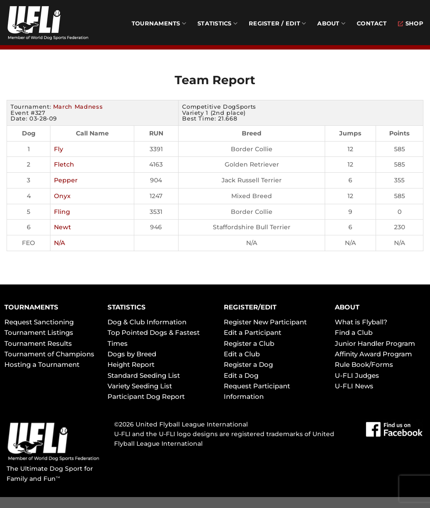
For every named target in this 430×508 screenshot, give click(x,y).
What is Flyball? (361, 322)
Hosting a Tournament (41, 364)
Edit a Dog (241, 375)
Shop (410, 23)
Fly (58, 149)
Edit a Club (242, 354)
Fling (62, 212)
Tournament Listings (38, 332)
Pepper (66, 180)
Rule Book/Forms (364, 364)
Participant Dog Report (146, 396)
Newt (62, 227)
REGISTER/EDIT (250, 307)
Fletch (64, 164)
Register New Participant (265, 322)
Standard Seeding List (144, 375)
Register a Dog (248, 364)
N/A (59, 243)
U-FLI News (354, 386)
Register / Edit (277, 23)
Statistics (217, 23)
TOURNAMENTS (31, 307)
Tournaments (159, 23)
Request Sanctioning (39, 322)
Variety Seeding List (140, 386)
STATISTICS (127, 307)
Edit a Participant (252, 332)
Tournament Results (38, 343)
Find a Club (354, 332)
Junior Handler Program (375, 343)
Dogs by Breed (132, 354)
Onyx (62, 196)
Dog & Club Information (147, 322)
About (331, 23)
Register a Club (249, 343)
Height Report (131, 364)
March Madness (78, 106)
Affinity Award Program (373, 354)
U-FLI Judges (357, 375)
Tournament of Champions (49, 354)
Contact (372, 23)
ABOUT (347, 307)
